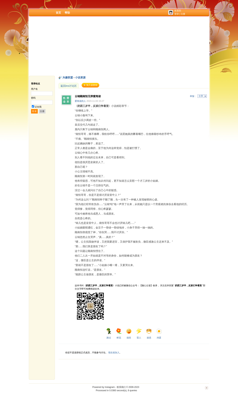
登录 (176, 14)
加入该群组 (91, 85)
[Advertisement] (119, 46)
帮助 (67, 12)
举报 (192, 96)
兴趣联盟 (67, 77)
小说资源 (80, 77)
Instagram (110, 387)
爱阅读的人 (80, 101)
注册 (183, 14)
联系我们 (121, 387)
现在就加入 (113, 352)
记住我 (38, 107)
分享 (201, 96)
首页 (58, 12)
